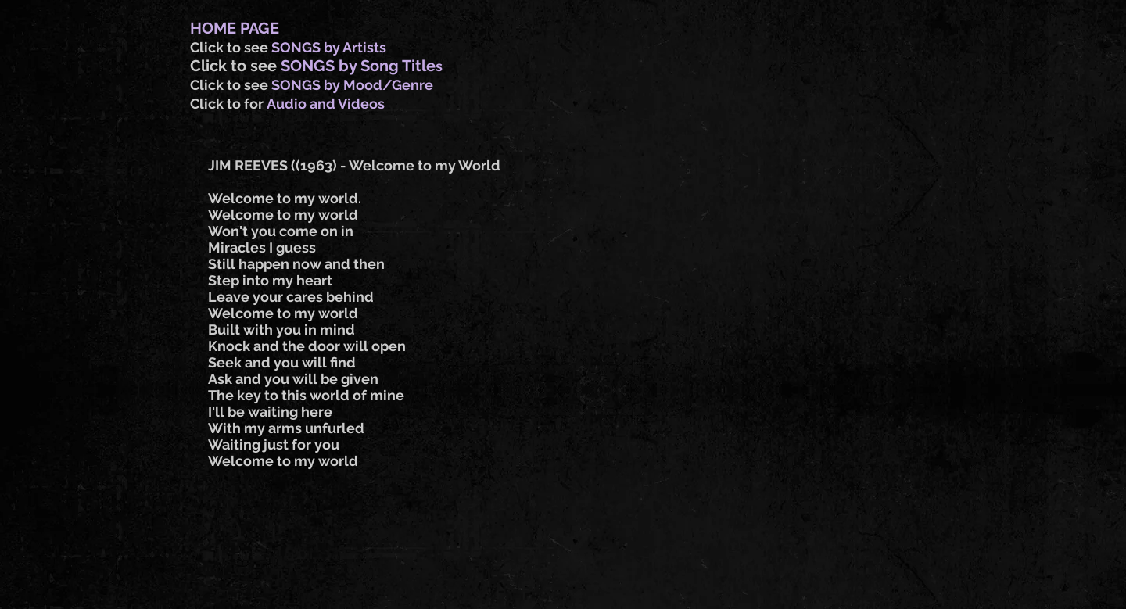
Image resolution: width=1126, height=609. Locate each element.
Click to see (230, 47)
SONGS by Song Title (358, 65)
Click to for (228, 103)
